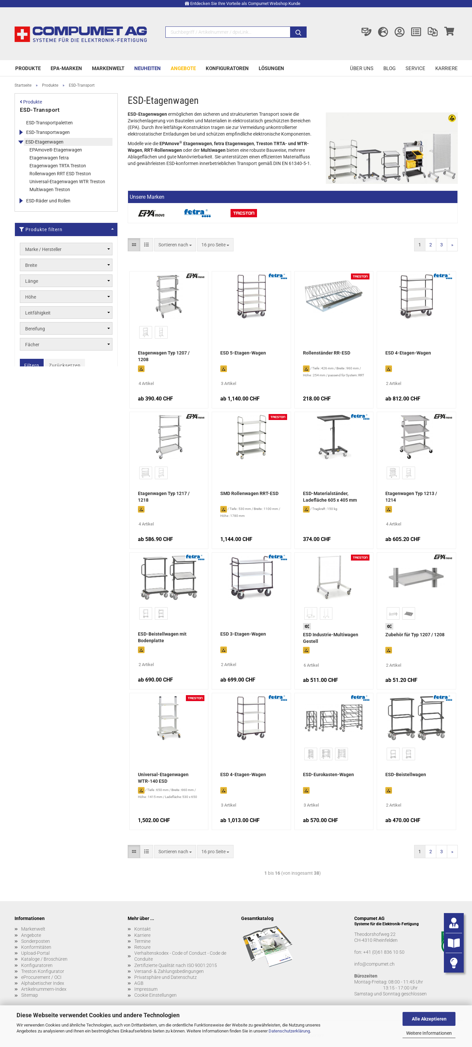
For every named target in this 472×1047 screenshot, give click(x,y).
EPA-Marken (66, 68)
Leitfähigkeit (38, 312)
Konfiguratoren (227, 68)
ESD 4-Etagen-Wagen (408, 353)
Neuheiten (147, 68)
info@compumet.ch (374, 964)
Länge (31, 281)
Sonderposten (35, 941)
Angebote (183, 68)
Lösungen (271, 68)
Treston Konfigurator (42, 971)
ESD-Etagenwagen (44, 142)
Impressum (145, 989)
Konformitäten (36, 947)
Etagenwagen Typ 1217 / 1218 (164, 497)
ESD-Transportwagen (48, 132)
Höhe (30, 297)
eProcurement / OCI (41, 977)
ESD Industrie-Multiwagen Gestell (330, 638)
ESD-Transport (40, 109)
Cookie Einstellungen (155, 995)
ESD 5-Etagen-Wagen (243, 353)
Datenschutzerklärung (289, 1030)
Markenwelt (108, 68)
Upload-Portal (35, 953)
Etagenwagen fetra (49, 157)
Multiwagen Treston (49, 189)
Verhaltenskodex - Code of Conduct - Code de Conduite (180, 956)
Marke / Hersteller (43, 249)
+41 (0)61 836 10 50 (384, 952)
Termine (142, 941)
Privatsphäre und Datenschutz (165, 977)
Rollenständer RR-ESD (326, 353)
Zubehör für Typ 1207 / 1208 (415, 634)
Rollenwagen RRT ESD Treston (60, 173)
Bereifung (35, 328)
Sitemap (29, 995)
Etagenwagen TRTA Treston (57, 165)
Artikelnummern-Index (43, 989)
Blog (389, 68)
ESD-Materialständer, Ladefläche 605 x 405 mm (330, 497)
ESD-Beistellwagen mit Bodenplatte (162, 637)
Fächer (32, 344)
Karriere (446, 68)
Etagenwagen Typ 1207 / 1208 (164, 356)
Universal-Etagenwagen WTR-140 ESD (163, 778)
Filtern (31, 365)
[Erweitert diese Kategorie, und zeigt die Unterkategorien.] (21, 132)
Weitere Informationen (429, 1033)
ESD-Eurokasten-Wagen (328, 774)
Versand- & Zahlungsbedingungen (169, 971)
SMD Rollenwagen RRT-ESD (249, 493)
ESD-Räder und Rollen (48, 200)
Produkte (28, 68)
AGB (139, 983)
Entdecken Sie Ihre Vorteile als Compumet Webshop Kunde (245, 3)
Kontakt (142, 929)
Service (415, 68)
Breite (31, 265)
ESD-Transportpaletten (49, 122)
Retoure (142, 947)
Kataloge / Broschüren (44, 959)
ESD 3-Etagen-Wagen (243, 634)
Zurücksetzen (65, 365)
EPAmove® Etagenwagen (55, 149)
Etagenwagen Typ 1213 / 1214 (411, 497)
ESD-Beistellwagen (405, 774)
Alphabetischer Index (42, 983)
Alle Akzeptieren (429, 1019)
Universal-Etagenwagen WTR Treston (67, 181)
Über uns (361, 68)
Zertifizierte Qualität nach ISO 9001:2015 (175, 965)
